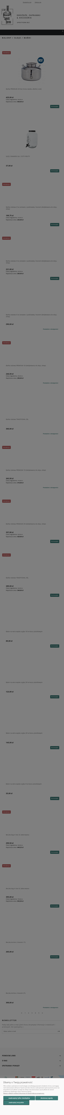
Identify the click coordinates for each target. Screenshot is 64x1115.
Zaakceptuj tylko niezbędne (19, 1098)
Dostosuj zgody (47, 1098)
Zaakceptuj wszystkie (16, 1102)
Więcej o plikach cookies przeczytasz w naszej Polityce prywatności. (23, 1093)
